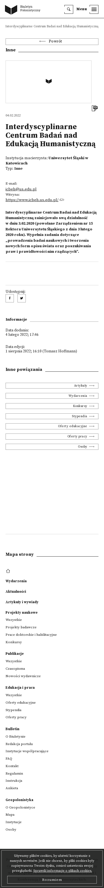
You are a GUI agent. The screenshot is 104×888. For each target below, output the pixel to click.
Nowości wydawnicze (23, 676)
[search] (68, 9)
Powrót (55, 41)
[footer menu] (9, 571)
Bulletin (12, 729)
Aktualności (16, 591)
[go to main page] (24, 10)
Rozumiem (52, 880)
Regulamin (14, 773)
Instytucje (14, 822)
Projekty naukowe (22, 612)
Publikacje (15, 654)
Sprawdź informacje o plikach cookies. (62, 871)
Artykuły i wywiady (22, 602)
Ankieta (12, 788)
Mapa (10, 814)
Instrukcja (14, 780)
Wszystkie (14, 620)
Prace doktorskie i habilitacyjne (31, 634)
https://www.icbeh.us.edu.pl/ (32, 200)
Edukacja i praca (20, 687)
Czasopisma (15, 668)
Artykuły (80, 386)
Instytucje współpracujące (27, 751)
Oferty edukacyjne (72, 426)
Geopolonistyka (19, 800)
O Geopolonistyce (20, 807)
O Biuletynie (16, 736)
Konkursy (80, 406)
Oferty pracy (77, 436)
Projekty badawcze (21, 627)
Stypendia (79, 416)
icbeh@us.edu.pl (21, 189)
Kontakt (12, 766)
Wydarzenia (78, 396)
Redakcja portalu (19, 744)
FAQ (9, 758)
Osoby (82, 447)
